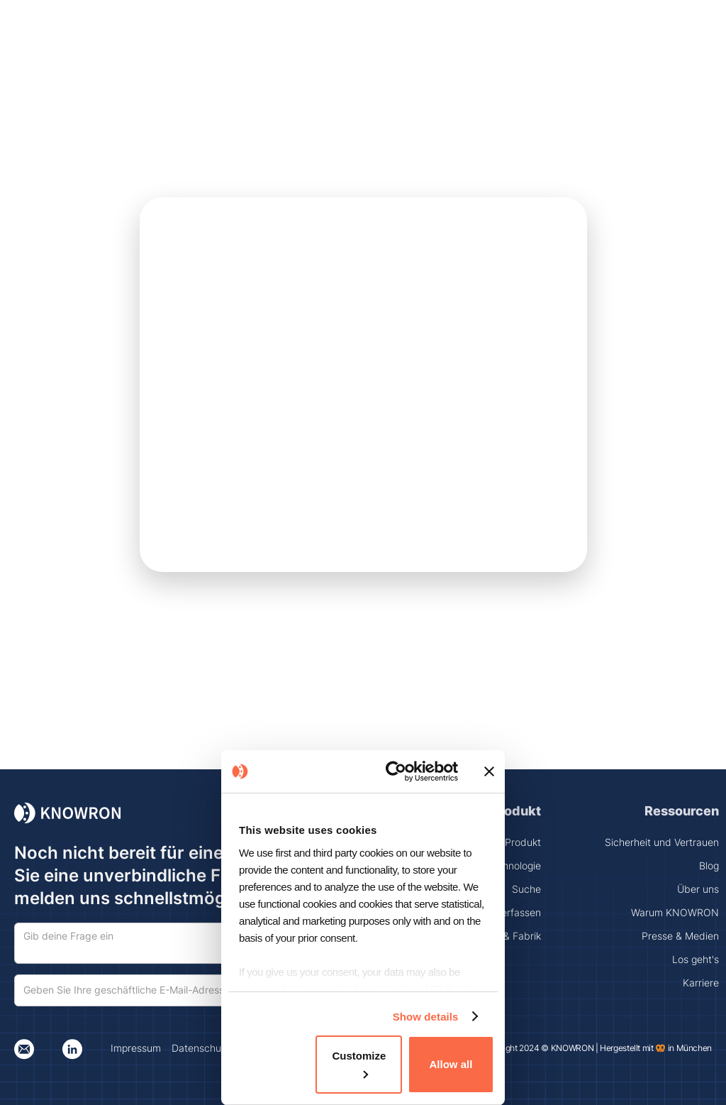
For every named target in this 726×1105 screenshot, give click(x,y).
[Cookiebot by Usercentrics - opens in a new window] (399, 771)
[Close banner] (489, 771)
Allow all (451, 1064)
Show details (426, 1017)
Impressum (136, 1048)
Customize (359, 1064)
